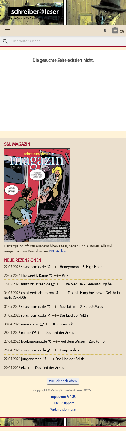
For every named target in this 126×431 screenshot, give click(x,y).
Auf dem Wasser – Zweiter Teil (83, 342)
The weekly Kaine (34, 276)
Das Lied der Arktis (74, 316)
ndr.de (26, 333)
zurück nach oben (63, 381)
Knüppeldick (63, 324)
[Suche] (63, 41)
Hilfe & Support (63, 403)
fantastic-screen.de (35, 284)
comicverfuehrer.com (37, 293)
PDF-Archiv (57, 251)
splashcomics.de (33, 267)
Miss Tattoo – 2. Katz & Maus (81, 307)
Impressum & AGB (63, 397)
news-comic (30, 324)
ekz (23, 368)
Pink (65, 276)
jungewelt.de (31, 359)
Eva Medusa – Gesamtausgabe (88, 284)
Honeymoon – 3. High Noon (81, 267)
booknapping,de (34, 342)
